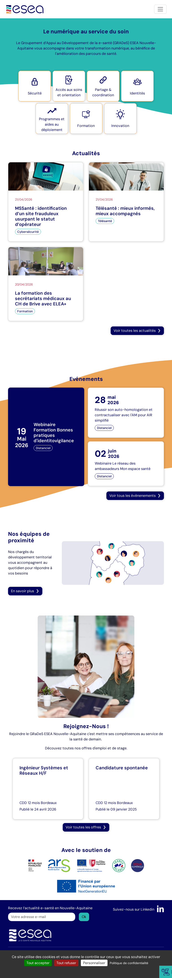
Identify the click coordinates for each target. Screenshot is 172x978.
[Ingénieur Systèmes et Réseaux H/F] (48, 788)
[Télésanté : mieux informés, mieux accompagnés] (126, 202)
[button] (34, 86)
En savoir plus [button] (25, 591)
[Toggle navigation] (160, 9)
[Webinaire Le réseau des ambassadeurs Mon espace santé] (126, 463)
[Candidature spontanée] (124, 788)
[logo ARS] (49, 865)
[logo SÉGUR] (137, 865)
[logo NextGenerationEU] (86, 886)
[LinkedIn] (160, 909)
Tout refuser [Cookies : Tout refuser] (66, 963)
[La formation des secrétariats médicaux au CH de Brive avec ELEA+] (45, 284)
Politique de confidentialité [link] (129, 963)
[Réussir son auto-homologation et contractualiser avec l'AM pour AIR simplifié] (126, 413)
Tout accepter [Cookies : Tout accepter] (37, 963)
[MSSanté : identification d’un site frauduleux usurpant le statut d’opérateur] (45, 202)
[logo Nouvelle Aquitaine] (91, 865)
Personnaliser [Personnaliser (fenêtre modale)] (94, 963)
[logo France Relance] (118, 865)
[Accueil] (25, 9)
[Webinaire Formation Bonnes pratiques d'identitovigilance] (46, 437)
